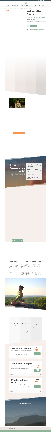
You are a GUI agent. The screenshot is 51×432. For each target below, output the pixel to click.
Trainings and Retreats (13, 8)
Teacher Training (19, 8)
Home (6, 8)
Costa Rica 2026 (29, 5)
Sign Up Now (33, 26)
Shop (43, 5)
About (8, 5)
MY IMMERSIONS (40, 0)
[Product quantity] (28, 26)
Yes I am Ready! (37, 354)
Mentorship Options (30, 21)
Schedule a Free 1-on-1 (17, 240)
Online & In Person (14, 5)
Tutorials (23, 5)
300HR (39, 5)
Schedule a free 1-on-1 (19, 132)
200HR (35, 5)
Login (36, 0)
